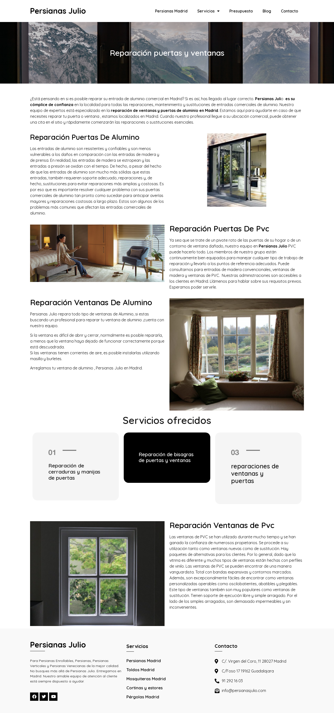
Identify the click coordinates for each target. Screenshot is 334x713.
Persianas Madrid (171, 11)
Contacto (289, 11)
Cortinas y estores (144, 687)
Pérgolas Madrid (142, 696)
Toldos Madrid (140, 669)
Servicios (208, 11)
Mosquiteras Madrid (146, 678)
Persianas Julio (58, 11)
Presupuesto (241, 11)
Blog (267, 11)
